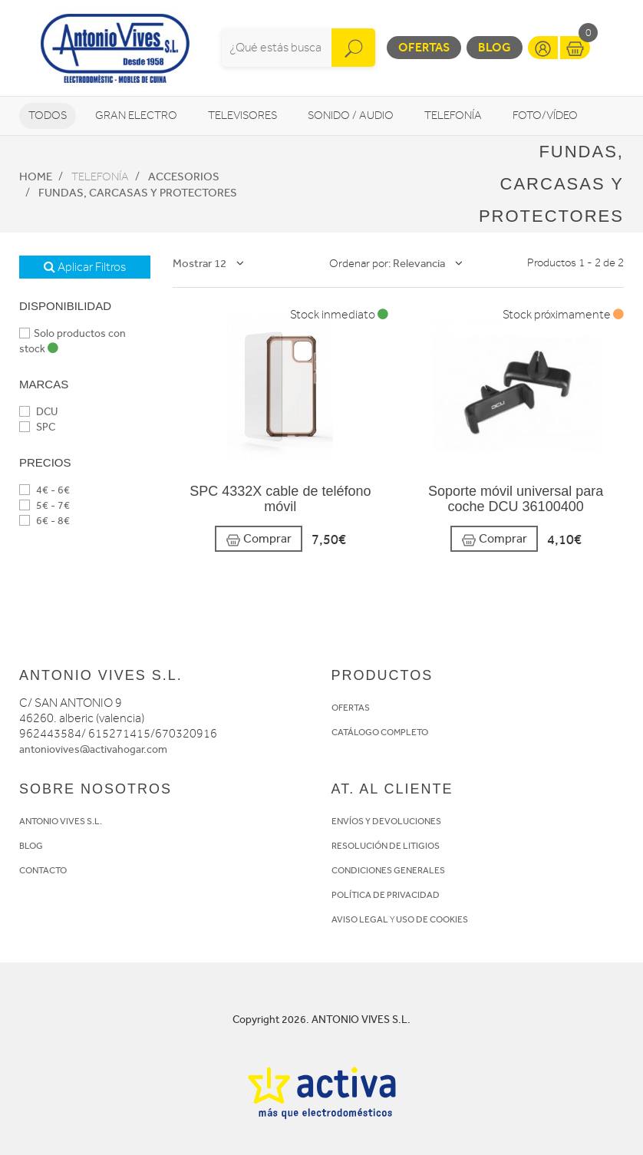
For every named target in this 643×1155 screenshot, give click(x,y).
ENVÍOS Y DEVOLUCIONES (386, 821)
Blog (494, 47)
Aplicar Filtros (85, 267)
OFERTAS (350, 707)
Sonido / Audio (351, 115)
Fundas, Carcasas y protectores (137, 193)
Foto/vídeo (545, 115)
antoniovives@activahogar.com (93, 749)
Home (35, 176)
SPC (37, 427)
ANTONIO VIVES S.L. (60, 821)
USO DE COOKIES (432, 919)
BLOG (31, 845)
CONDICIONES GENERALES (388, 870)
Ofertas (424, 47)
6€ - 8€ (44, 520)
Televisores (242, 115)
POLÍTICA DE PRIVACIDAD (385, 894)
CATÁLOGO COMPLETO (379, 732)
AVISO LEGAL (359, 919)
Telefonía (453, 115)
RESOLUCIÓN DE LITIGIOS (385, 845)
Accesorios (183, 176)
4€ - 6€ (44, 490)
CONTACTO (43, 870)
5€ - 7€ (44, 505)
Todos (47, 115)
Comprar (259, 539)
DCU (38, 411)
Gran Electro (136, 115)
